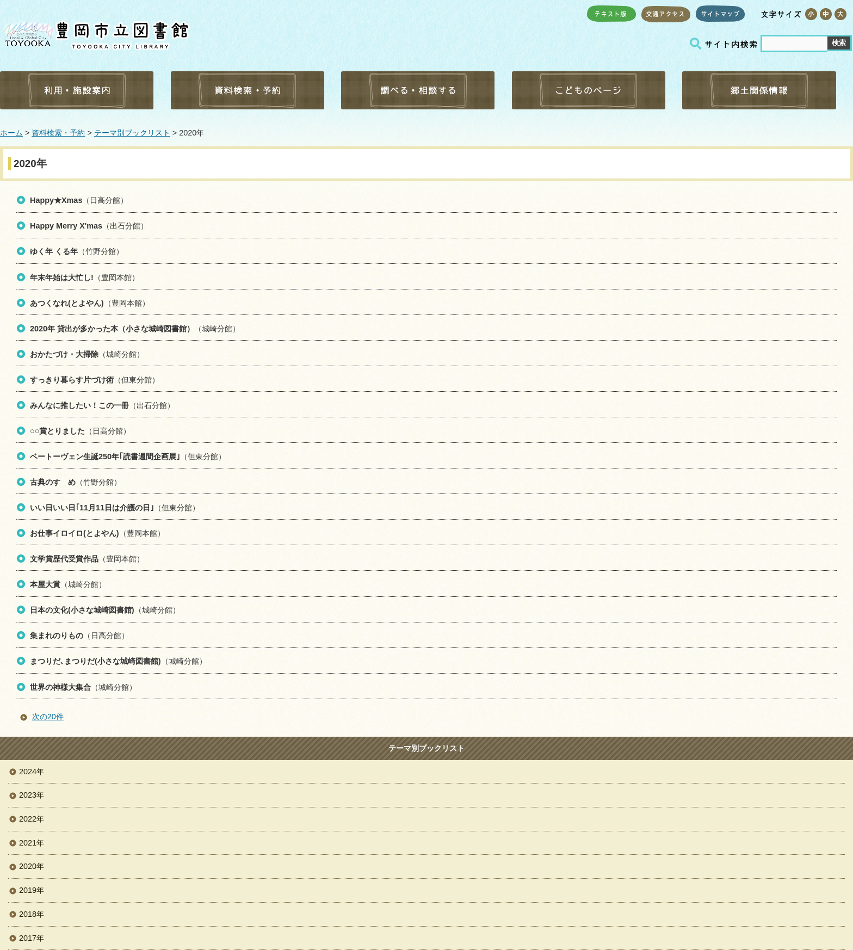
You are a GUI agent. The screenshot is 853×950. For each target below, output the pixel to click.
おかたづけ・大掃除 (64, 354)
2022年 (31, 819)
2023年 (31, 795)
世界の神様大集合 (60, 687)
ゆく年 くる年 (54, 251)
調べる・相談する (418, 90)
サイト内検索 (725, 44)
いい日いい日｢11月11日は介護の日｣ (92, 507)
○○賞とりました (57, 431)
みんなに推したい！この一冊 (79, 405)
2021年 (31, 842)
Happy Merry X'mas (66, 225)
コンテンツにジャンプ (0, 0)
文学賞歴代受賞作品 (64, 558)
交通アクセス (665, 13)
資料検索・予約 (247, 90)
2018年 (31, 914)
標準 (825, 14)
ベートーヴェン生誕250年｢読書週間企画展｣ (105, 456)
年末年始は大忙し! (62, 277)
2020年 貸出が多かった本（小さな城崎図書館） (112, 328)
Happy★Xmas (56, 200)
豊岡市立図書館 (95, 33)
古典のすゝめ (53, 482)
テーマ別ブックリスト (132, 132)
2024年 (31, 771)
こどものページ (588, 90)
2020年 (31, 866)
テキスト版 (611, 13)
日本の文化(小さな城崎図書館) (82, 610)
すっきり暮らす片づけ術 (72, 379)
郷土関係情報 (759, 90)
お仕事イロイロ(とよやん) (74, 533)
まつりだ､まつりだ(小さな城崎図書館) (95, 661)
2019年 (31, 890)
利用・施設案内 (76, 90)
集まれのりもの (56, 635)
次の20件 (48, 716)
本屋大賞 (45, 584)
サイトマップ (720, 13)
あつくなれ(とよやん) (67, 303)
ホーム (11, 132)
